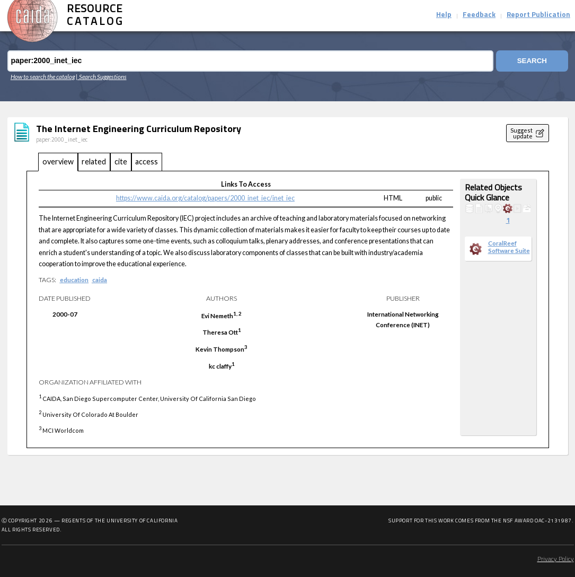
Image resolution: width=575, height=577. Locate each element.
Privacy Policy (555, 559)
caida (99, 279)
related (94, 161)
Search (531, 61)
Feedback (479, 15)
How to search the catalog (43, 76)
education (74, 279)
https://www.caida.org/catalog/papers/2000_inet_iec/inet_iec (205, 198)
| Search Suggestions (101, 76)
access (146, 161)
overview (58, 161)
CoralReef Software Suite (509, 246)
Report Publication (538, 15)
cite (120, 161)
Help (444, 15)
